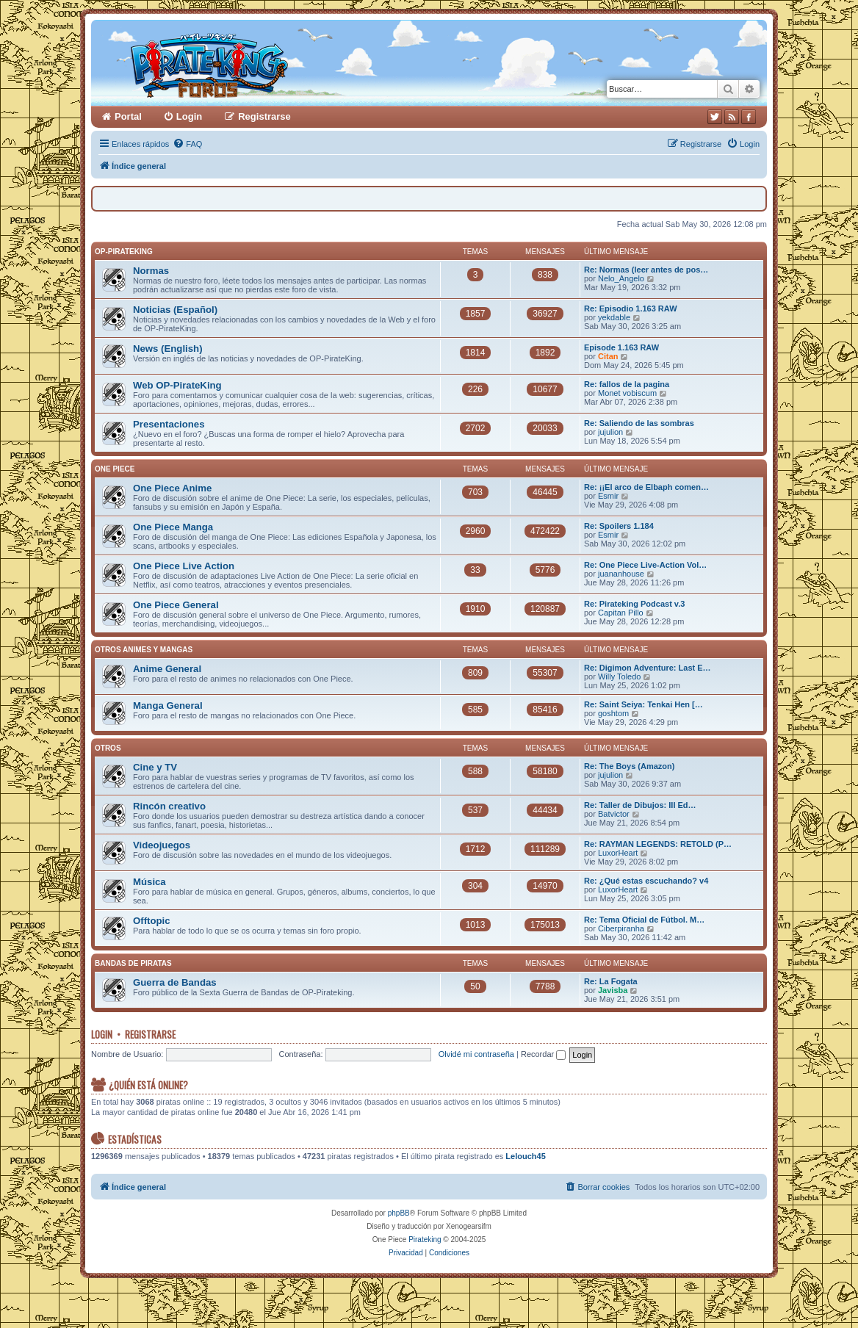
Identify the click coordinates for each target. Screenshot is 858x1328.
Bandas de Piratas (133, 963)
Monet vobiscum (627, 393)
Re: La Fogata (611, 981)
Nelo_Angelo (621, 278)
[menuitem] (187, 144)
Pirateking (424, 1239)
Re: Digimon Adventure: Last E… (647, 667)
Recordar (543, 1054)
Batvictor (614, 813)
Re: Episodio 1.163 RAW (630, 308)
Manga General (168, 705)
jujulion (610, 431)
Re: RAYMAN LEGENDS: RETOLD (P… (658, 844)
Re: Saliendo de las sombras (639, 423)
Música (149, 881)
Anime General (167, 668)
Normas (151, 270)
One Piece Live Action (183, 565)
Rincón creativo (169, 806)
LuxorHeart (618, 852)
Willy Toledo (619, 676)
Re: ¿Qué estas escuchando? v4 (646, 880)
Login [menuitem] (189, 116)
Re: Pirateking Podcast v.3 (634, 603)
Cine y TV (155, 767)
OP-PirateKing (124, 252)
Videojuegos (161, 845)
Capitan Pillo (621, 612)
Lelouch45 (525, 1156)
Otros (108, 748)
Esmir (608, 495)
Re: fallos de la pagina (626, 384)
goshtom (613, 713)
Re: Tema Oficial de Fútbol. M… (644, 919)
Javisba (612, 990)
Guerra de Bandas (175, 982)
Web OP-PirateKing (177, 385)
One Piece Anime (172, 488)
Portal (128, 116)
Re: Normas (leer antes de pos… (646, 269)
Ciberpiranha (621, 928)
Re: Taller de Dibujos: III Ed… (640, 805)
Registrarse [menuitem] (264, 116)
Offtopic (151, 920)
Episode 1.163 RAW (621, 347)
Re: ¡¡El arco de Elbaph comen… (646, 487)
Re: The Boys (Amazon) (629, 766)
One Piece (114, 469)
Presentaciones (169, 424)
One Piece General (176, 604)
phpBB (399, 1213)
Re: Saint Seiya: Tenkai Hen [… (643, 704)
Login (101, 1034)
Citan (608, 356)
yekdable (614, 317)
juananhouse (621, 573)
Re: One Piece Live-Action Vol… (645, 564)
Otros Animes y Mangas (143, 650)
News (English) (168, 348)
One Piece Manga (173, 527)
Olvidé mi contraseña (476, 1054)
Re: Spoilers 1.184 (619, 526)
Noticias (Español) (175, 309)
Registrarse (150, 1034)
